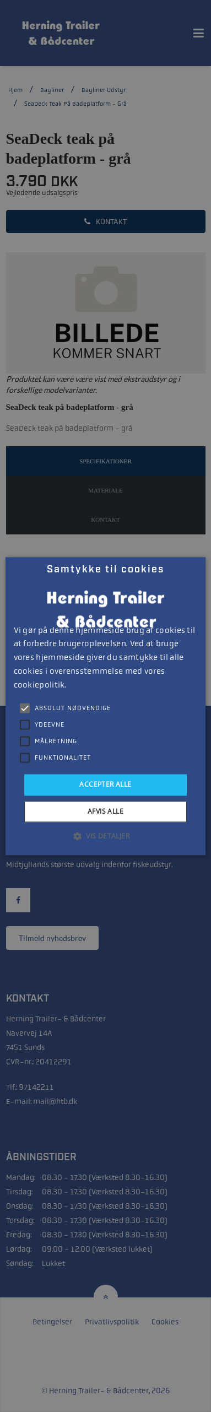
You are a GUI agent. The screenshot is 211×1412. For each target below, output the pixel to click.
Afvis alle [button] (105, 811)
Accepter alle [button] (105, 784)
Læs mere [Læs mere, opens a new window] (83, 685)
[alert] (105, 706)
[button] (105, 835)
